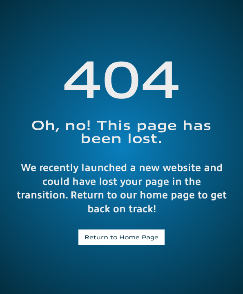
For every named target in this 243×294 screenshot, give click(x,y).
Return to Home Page (121, 237)
